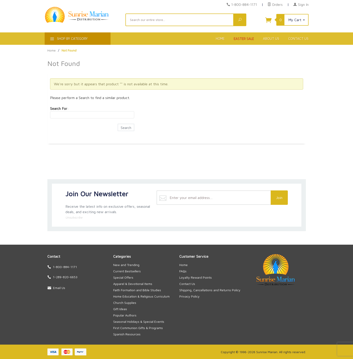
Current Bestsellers (127, 271)
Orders (275, 4)
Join (279, 198)
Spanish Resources (127, 334)
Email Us (59, 288)
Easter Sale (244, 39)
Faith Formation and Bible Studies (137, 290)
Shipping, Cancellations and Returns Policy (209, 290)
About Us (271, 39)
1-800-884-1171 (244, 4)
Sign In (301, 4)
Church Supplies (124, 303)
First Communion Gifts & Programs (138, 328)
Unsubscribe (73, 217)
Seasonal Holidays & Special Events (138, 321)
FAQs (183, 271)
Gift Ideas (120, 309)
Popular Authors (124, 315)
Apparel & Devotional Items (132, 284)
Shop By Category (68, 39)
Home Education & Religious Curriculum (141, 296)
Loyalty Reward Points (195, 277)
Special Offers (123, 277)
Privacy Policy (189, 296)
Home (220, 39)
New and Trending (126, 265)
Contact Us (298, 39)
